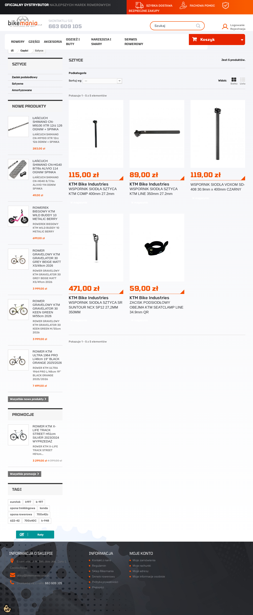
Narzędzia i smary (101, 42)
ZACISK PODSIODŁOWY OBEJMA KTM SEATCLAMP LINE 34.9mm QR (156, 307)
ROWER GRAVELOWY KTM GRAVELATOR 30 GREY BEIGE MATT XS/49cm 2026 (47, 258)
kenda (44, 508)
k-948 (45, 520)
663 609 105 (65, 26)
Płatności (98, 587)
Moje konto (141, 553)
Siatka (234, 81)
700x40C (30, 520)
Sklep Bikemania (102, 571)
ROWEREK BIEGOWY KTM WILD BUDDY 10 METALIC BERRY (45, 213)
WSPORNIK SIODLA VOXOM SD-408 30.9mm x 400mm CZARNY (218, 187)
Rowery (17, 41)
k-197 (39, 501)
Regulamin (99, 565)
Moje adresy (140, 571)
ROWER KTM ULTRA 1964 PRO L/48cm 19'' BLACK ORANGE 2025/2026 (47, 357)
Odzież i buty (73, 42)
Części (34, 41)
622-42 (15, 520)
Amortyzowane (22, 90)
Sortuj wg (75, 80)
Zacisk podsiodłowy (24, 77)
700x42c (42, 514)
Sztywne (17, 83)
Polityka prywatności (105, 582)
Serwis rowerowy (134, 42)
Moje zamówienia (144, 560)
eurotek (15, 501)
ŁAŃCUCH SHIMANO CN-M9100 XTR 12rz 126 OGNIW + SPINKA (47, 123)
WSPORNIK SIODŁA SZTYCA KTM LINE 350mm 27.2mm (153, 191)
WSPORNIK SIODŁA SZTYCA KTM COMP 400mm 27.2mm (93, 191)
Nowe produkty (29, 106)
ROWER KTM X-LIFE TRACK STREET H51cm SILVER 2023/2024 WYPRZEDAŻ (46, 433)
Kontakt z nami (101, 560)
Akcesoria (53, 41)
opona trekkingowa (22, 508)
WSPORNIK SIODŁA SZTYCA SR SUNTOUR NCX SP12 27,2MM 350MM (95, 307)
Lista (242, 81)
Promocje (23, 414)
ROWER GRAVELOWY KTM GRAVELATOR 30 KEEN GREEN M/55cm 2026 (46, 308)
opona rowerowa (21, 514)
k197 (28, 501)
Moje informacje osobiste (149, 576)
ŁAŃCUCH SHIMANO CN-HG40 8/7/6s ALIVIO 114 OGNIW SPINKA (47, 166)
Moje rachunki (142, 565)
